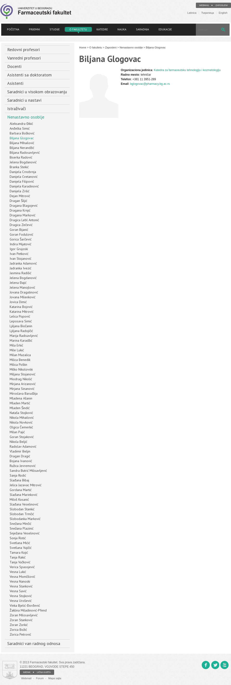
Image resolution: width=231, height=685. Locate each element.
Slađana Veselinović (24, 504)
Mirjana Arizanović (23, 384)
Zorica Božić (18, 629)
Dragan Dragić (20, 456)
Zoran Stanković (21, 620)
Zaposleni (221, 5)
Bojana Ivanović (21, 461)
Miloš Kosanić (19, 499)
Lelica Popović (20, 316)
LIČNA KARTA (44, 672)
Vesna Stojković (21, 596)
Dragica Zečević (21, 225)
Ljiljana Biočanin (21, 326)
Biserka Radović (21, 157)
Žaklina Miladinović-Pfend (28, 610)
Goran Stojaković (22, 437)
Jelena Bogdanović (23, 162)
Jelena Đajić (18, 282)
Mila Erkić (16, 345)
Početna (13, 29)
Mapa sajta (54, 678)
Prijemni (34, 29)
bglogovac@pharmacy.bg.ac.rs (150, 84)
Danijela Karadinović (24, 186)
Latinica (191, 13)
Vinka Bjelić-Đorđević (25, 605)
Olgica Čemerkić (21, 427)
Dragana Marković (22, 215)
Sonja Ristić (18, 538)
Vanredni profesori (24, 58)
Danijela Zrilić (19, 191)
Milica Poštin (18, 364)
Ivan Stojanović (20, 258)
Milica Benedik (20, 360)
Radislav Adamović (23, 446)
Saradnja (142, 29)
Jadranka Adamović (23, 263)
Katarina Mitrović (21, 311)
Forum (40, 678)
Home (82, 47)
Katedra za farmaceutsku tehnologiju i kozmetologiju (187, 70)
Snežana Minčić (20, 523)
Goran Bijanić (19, 229)
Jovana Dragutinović (24, 292)
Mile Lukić (17, 350)
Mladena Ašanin (21, 398)
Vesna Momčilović (22, 576)
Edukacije (165, 29)
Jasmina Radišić (20, 273)
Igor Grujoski (19, 249)
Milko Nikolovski (21, 369)
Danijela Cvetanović (24, 176)
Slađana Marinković (23, 494)
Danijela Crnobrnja (23, 172)
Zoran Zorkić (19, 625)
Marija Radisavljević (24, 335)
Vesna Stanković (21, 586)
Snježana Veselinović (24, 533)
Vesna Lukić (18, 572)
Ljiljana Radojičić (21, 331)
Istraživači (16, 108)
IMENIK (27, 672)
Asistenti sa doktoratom (29, 75)
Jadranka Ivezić (20, 268)
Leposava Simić (21, 321)
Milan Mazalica (20, 355)
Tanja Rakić (18, 557)
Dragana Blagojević (24, 205)
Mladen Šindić (20, 408)
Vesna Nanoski (20, 581)
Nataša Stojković (21, 413)
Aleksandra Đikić (21, 123)
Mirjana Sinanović (22, 388)
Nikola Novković (21, 422)
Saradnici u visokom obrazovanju (37, 91)
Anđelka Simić (20, 128)
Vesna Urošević (21, 601)
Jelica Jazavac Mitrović (25, 485)
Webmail (204, 5)
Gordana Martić (21, 490)
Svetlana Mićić (20, 543)
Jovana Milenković (22, 297)
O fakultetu (78, 29)
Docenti (14, 66)
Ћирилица (207, 13)
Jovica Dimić (18, 302)
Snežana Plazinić (21, 528)
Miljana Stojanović (22, 374)
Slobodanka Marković (25, 519)
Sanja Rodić (18, 475)
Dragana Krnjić (20, 210)
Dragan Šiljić (18, 201)
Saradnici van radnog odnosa (33, 643)
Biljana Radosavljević (25, 152)
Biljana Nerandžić (22, 148)
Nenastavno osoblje (25, 117)
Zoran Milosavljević (24, 615)
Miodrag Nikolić (21, 379)
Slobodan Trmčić (22, 514)
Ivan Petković (19, 254)
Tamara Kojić (19, 552)
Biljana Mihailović (22, 143)
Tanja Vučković (20, 562)
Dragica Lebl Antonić (24, 220)
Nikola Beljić (18, 441)
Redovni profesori (23, 49)
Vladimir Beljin (20, 451)
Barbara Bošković (22, 133)
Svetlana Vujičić (21, 547)
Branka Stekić (19, 167)
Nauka (121, 29)
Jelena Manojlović (22, 287)
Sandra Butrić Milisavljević (28, 470)
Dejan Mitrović (20, 196)
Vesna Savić (18, 591)
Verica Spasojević (22, 567)
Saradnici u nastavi (24, 100)
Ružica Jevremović (23, 466)
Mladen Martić (20, 403)
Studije (55, 29)
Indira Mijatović (20, 244)
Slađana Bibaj (19, 480)
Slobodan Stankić (22, 509)
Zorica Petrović (20, 634)
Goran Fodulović (21, 234)
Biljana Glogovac (22, 138)
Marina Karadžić (21, 340)
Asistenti (15, 83)
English (223, 13)
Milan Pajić (17, 432)
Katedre (102, 29)
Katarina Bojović (21, 307)
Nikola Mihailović (22, 417)
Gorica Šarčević (21, 239)
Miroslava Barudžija (24, 393)
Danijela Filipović (22, 181)
